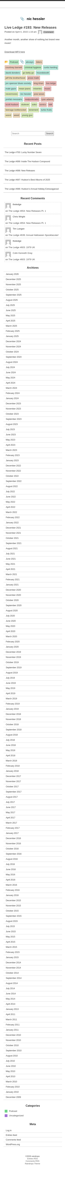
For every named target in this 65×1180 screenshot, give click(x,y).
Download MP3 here (15, 65)
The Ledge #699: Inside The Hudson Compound (27, 174)
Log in (8, 1143)
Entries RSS (32, 1172)
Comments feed (13, 1153)
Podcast (13, 1124)
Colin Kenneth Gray (22, 266)
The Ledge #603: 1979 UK (21, 260)
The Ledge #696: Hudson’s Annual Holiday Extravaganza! (32, 202)
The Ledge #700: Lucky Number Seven (23, 165)
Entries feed (11, 1148)
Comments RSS (32, 1174)
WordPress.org (13, 1157)
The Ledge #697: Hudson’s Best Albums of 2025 (27, 193)
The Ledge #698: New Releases (20, 184)
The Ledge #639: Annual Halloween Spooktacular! (33, 248)
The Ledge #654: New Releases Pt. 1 (27, 224)
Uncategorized (16, 1129)
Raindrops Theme (32, 1177)
